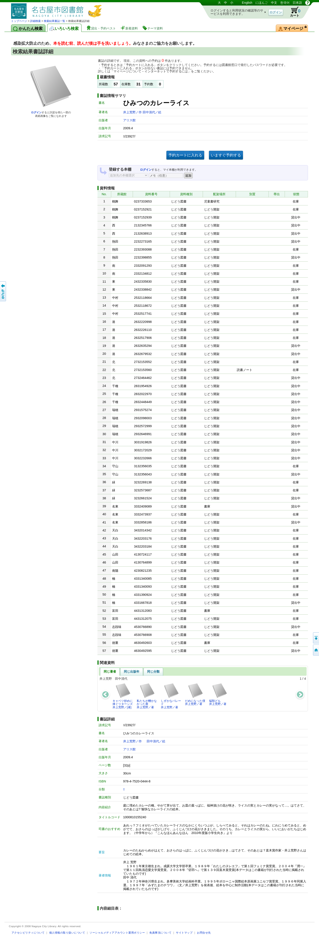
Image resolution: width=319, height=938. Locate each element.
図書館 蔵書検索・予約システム (57, 9)
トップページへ (315, 650)
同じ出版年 (131, 671)
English (247, 2)
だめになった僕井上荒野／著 (195, 694)
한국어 (285, 2)
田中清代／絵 (152, 112)
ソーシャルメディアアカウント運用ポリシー (117, 932)
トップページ (19, 21)
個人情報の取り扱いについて (67, 932)
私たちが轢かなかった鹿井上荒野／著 (147, 696)
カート (293, 12)
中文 (274, 2)
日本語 (297, 2)
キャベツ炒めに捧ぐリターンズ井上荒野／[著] (123, 696)
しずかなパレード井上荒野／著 (171, 696)
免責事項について (160, 932)
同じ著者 (110, 671)
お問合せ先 (204, 932)
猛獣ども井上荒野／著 (218, 694)
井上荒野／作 (133, 112)
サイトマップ (184, 932)
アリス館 (129, 120)
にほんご (261, 2)
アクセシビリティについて (28, 932)
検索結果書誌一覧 (54, 21)
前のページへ (3, 291)
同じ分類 (153, 671)
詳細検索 (35, 21)
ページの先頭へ (315, 637)
